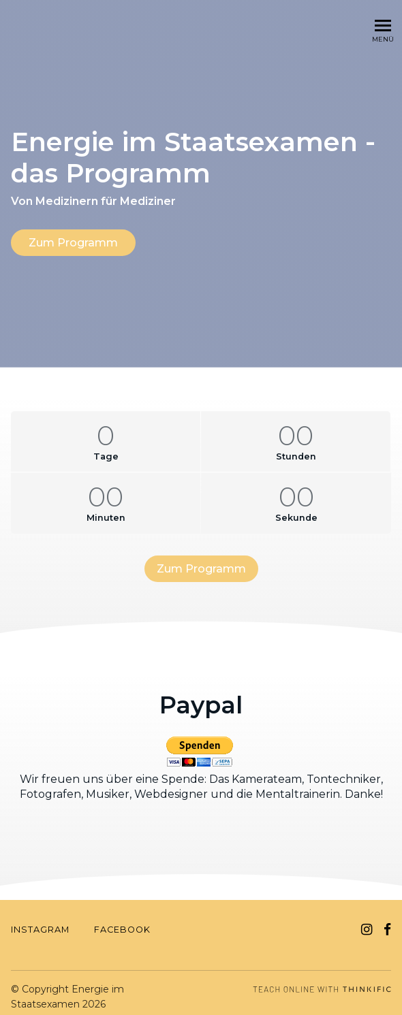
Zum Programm (73, 242)
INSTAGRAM (40, 922)
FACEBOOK (122, 922)
